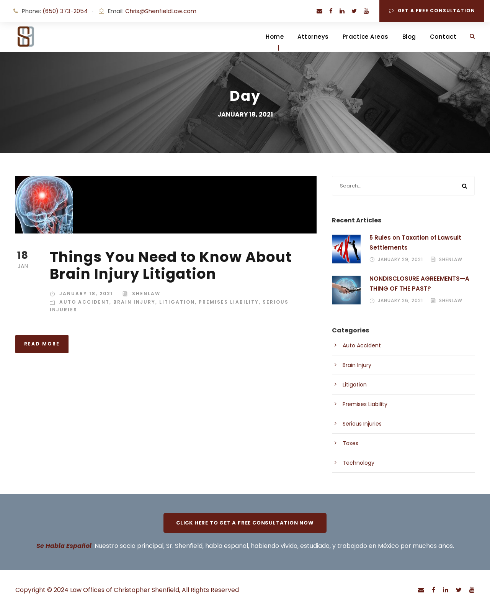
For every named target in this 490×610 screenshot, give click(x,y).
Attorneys (313, 37)
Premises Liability (229, 302)
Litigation (177, 302)
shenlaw (146, 293)
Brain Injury (134, 302)
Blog (409, 37)
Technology (358, 463)
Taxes (350, 443)
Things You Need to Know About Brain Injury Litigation (171, 265)
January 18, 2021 (86, 293)
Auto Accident (84, 302)
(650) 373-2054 (65, 11)
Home (275, 37)
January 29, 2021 (400, 259)
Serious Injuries (362, 423)
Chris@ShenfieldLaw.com (160, 11)
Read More (42, 343)
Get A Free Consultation (432, 10)
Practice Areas (366, 37)
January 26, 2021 (400, 300)
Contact (443, 37)
